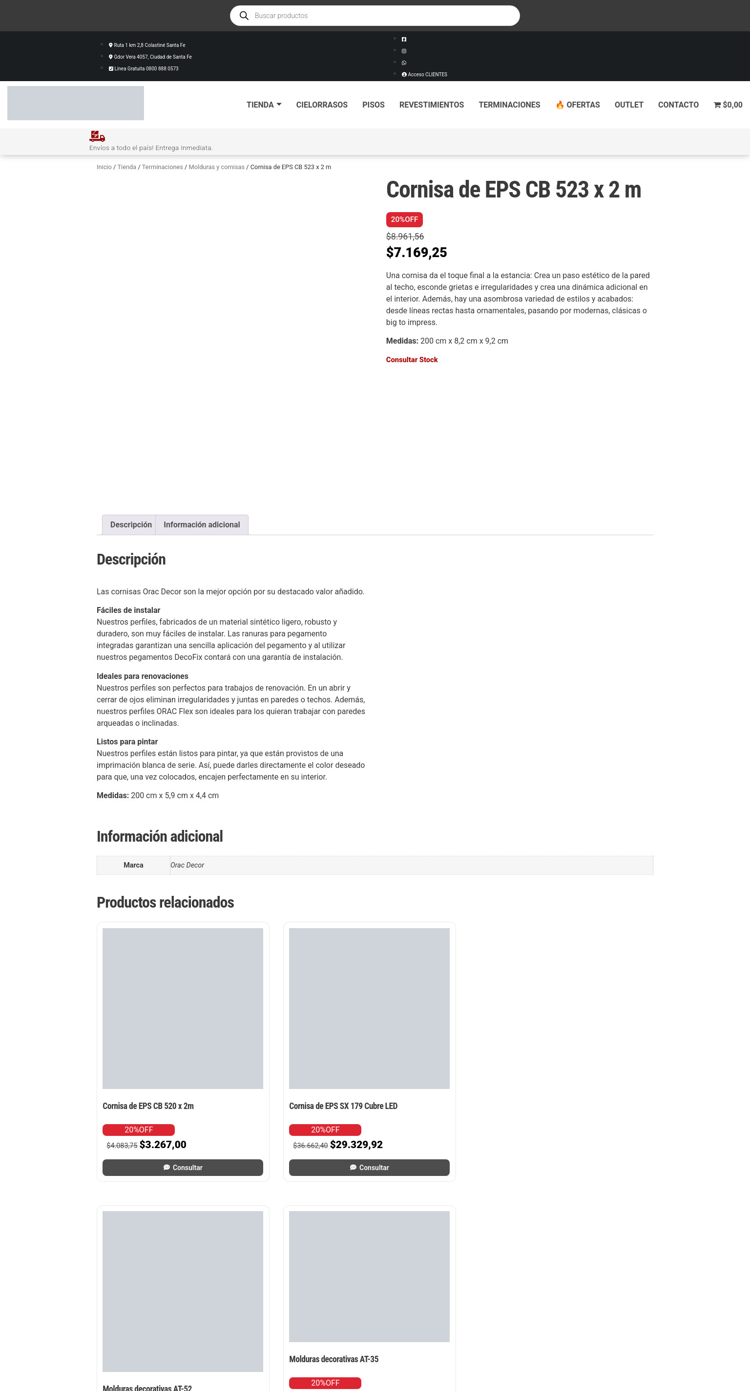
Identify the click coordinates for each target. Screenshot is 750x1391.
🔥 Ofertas (577, 104)
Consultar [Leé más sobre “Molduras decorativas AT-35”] (594, 1096)
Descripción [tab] (131, 524)
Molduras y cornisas (217, 166)
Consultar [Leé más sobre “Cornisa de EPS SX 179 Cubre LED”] (306, 1117)
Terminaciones (509, 104)
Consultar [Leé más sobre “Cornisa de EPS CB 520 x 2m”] (163, 1117)
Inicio (104, 166)
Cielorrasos (322, 104)
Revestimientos (431, 104)
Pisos (373, 104)
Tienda (264, 104)
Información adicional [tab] (202, 524)
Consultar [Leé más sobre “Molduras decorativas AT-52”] (450, 1117)
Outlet (629, 104)
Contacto (678, 104)
